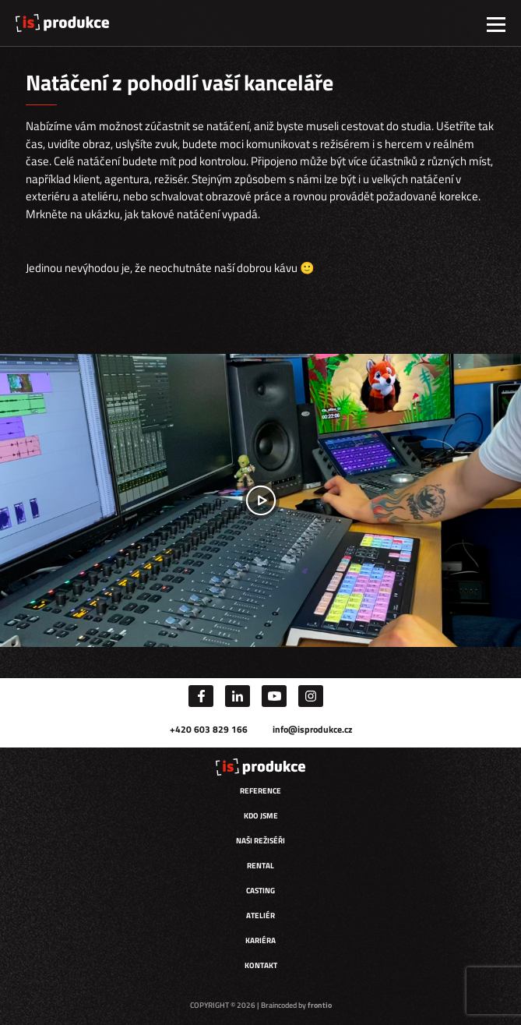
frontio (320, 1005)
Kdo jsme (261, 816)
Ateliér (260, 915)
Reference (260, 791)
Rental (260, 865)
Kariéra (260, 940)
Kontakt (261, 965)
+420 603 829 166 (209, 729)
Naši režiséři (260, 841)
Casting (260, 890)
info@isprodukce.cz (312, 729)
